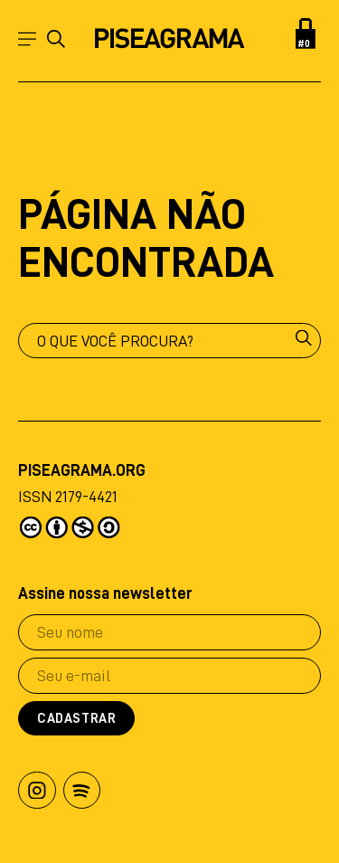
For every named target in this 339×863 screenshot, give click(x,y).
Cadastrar (76, 718)
